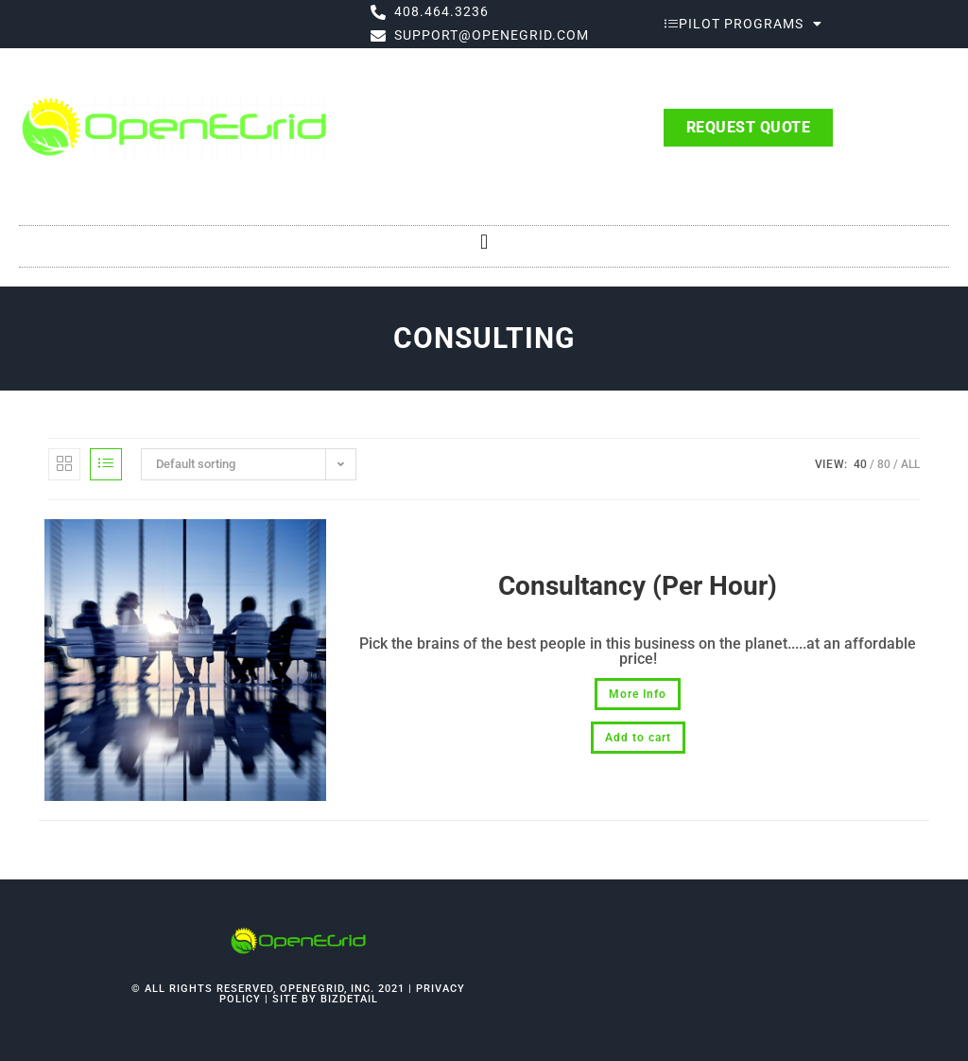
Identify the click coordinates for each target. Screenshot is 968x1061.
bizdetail (349, 999)
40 (860, 464)
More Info (637, 694)
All (910, 464)
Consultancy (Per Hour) (637, 585)
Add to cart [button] (638, 737)
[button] (484, 241)
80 (883, 464)
